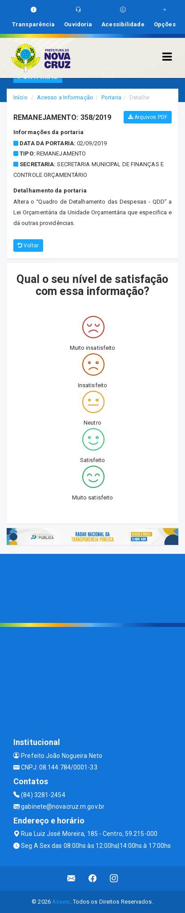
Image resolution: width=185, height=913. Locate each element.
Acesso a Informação (65, 97)
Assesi (61, 901)
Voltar (28, 245)
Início (20, 97)
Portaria (111, 97)
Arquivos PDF (147, 117)
